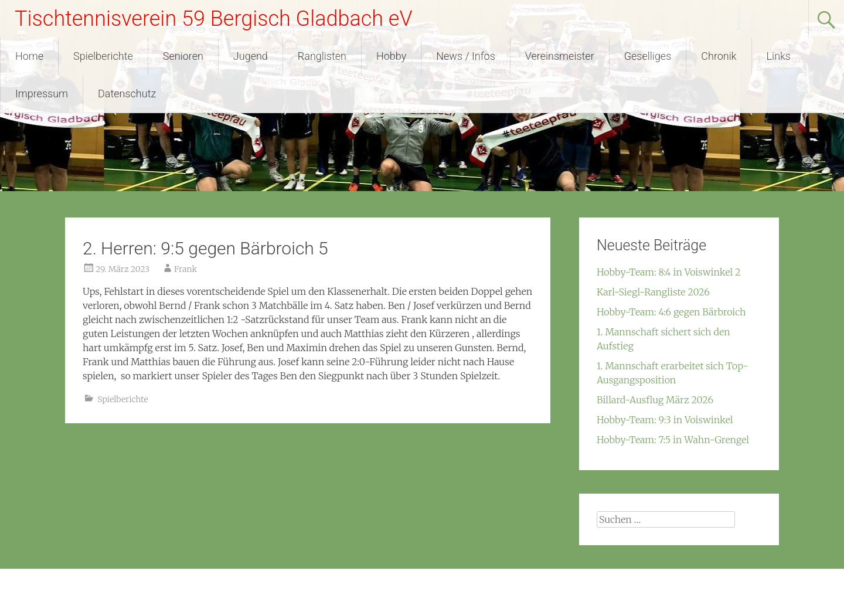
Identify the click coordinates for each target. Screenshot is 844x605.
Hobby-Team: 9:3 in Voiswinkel (665, 420)
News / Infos (465, 56)
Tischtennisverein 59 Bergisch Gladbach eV (214, 18)
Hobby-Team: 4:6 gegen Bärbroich (671, 312)
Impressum (41, 93)
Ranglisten (322, 56)
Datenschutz (127, 93)
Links (779, 56)
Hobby (391, 56)
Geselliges (648, 56)
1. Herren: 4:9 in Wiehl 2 (494, 454)
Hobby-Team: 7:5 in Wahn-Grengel (673, 440)
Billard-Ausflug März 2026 (655, 400)
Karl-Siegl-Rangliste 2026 (653, 292)
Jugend (250, 56)
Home (29, 56)
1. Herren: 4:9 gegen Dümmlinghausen (153, 454)
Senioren (183, 56)
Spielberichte (103, 56)
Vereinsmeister (559, 56)
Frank (185, 269)
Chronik (718, 56)
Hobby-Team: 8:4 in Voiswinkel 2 (669, 272)
